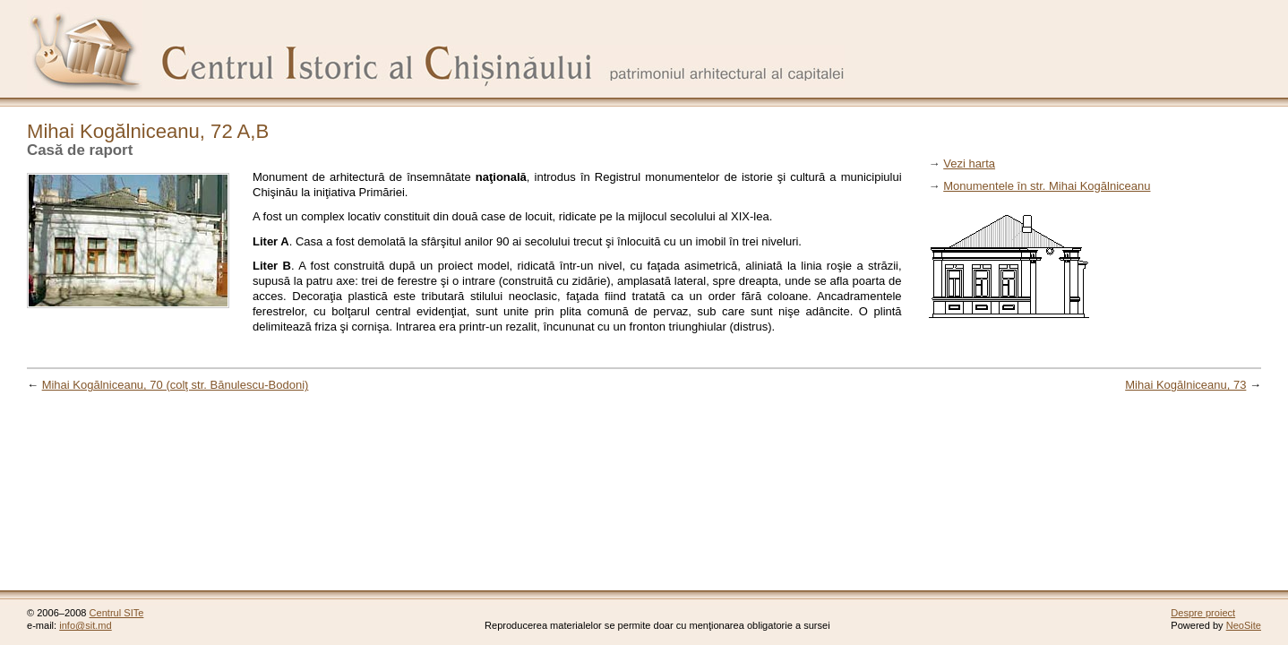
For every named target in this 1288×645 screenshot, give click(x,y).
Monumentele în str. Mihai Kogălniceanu (1046, 186)
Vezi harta (969, 163)
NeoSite (1243, 625)
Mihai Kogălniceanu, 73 (1185, 384)
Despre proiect (1203, 612)
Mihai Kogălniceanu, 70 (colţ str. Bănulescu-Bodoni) (175, 384)
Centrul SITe (117, 612)
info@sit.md (85, 625)
